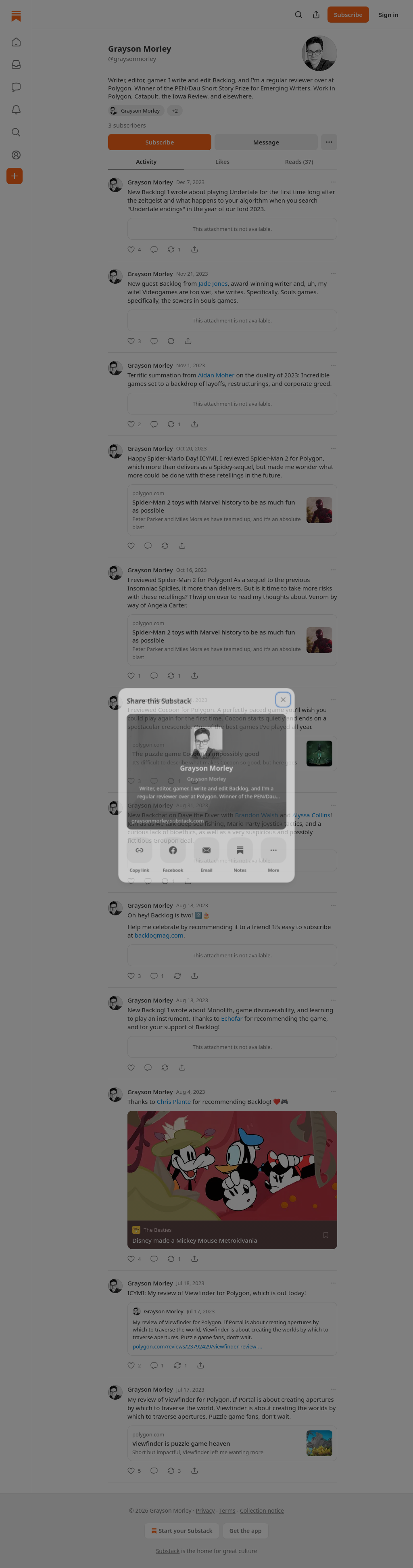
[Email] (206, 850)
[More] (274, 850)
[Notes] (240, 850)
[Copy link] (139, 850)
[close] (283, 697)
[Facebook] (173, 850)
